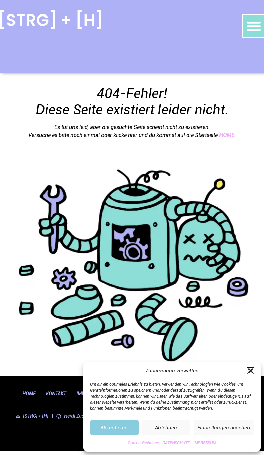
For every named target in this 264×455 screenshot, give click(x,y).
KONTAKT (56, 393)
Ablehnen (166, 428)
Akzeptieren (114, 428)
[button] (250, 370)
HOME (226, 135)
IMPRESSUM (204, 443)
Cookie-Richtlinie (143, 443)
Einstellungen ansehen (223, 428)
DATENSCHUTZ (176, 443)
